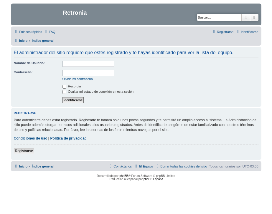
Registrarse (24, 151)
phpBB (123, 175)
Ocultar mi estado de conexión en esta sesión (98, 91)
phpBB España (153, 179)
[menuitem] (49, 31)
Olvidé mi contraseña (77, 79)
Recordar (71, 86)
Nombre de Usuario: (29, 63)
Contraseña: (23, 72)
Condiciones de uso (30, 138)
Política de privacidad (68, 138)
